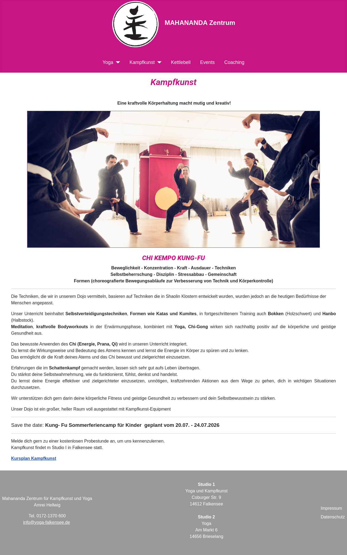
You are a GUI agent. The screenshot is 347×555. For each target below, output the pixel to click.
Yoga (107, 62)
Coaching (234, 62)
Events (207, 62)
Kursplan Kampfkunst (33, 458)
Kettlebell (181, 62)
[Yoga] (116, 62)
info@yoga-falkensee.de (46, 522)
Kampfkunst (142, 62)
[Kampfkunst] (158, 62)
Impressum (331, 508)
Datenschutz (333, 517)
